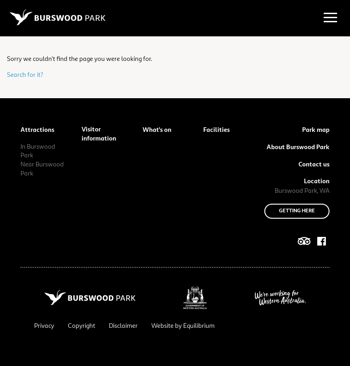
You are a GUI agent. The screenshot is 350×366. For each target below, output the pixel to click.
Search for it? (25, 75)
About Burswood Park (298, 147)
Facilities (216, 130)
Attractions (37, 130)
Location (316, 181)
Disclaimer (123, 326)
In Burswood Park (38, 151)
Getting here (297, 211)
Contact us (314, 164)
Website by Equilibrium (183, 326)
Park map (315, 130)
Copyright (81, 326)
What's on (157, 130)
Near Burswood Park (42, 169)
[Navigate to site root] (57, 17)
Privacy (44, 326)
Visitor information (99, 134)
